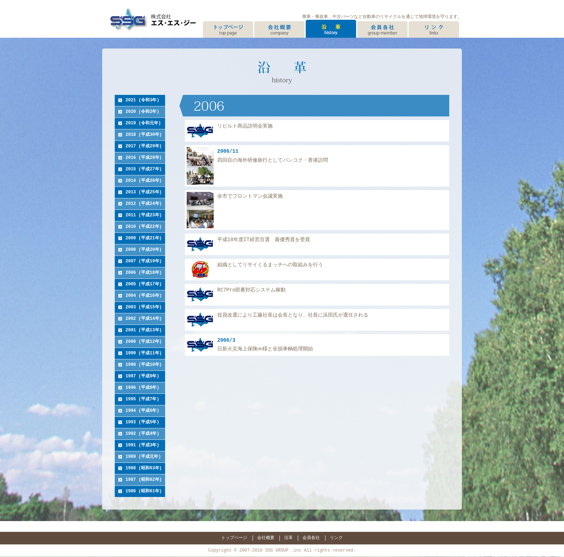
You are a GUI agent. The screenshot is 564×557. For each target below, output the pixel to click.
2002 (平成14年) (144, 319)
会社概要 (265, 537)
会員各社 (311, 537)
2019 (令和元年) (143, 123)
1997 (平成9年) (142, 376)
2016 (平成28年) (144, 158)
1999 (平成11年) (144, 353)
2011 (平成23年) (144, 215)
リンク (336, 537)
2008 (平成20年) (144, 250)
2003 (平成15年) (144, 307)
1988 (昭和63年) (144, 468)
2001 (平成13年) (144, 330)
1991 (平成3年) (142, 445)
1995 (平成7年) (142, 399)
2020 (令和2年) (142, 112)
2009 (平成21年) (144, 238)
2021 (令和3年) (142, 100)
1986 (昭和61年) (144, 491)
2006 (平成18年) (144, 273)
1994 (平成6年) (142, 411)
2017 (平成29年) (144, 146)
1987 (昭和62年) (144, 480)
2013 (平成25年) (144, 192)
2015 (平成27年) (144, 169)
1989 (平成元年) (143, 457)
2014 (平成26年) (144, 181)
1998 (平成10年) (144, 365)
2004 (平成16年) (144, 296)
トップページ (234, 537)
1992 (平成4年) (142, 434)
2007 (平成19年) (144, 261)
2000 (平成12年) (144, 342)
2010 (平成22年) (144, 227)
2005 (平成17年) (144, 284)
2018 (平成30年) (144, 135)
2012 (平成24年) (144, 204)
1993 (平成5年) (142, 422)
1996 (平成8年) (142, 388)
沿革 (288, 537)
